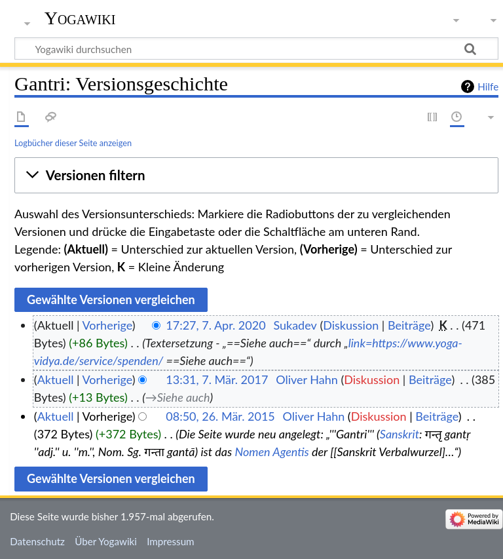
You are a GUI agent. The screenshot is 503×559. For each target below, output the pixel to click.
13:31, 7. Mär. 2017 (217, 379)
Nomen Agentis (271, 451)
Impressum (171, 541)
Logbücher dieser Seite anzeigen (73, 143)
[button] (256, 175)
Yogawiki (80, 18)
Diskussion (351, 325)
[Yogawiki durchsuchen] (256, 48)
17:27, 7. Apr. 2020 (215, 325)
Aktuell (55, 379)
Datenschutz (37, 541)
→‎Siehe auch (177, 397)
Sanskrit (399, 434)
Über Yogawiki (106, 541)
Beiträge (409, 325)
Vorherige (107, 325)
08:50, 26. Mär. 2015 (220, 416)
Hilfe (487, 86)
